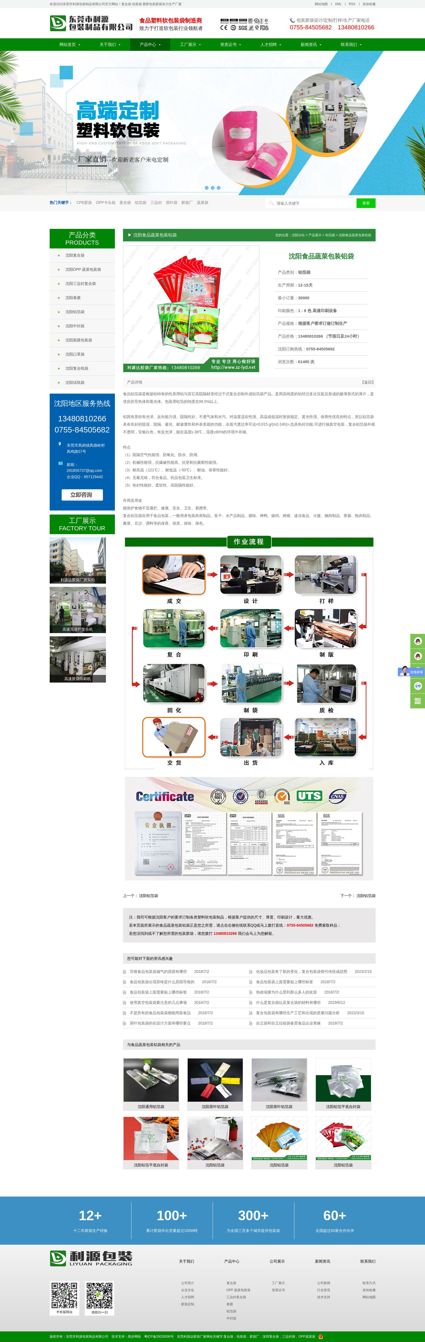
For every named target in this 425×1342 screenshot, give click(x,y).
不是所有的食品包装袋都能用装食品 (160, 1013)
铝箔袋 (140, 202)
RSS (352, 4)
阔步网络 (134, 1336)
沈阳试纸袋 (71, 382)
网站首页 (69, 44)
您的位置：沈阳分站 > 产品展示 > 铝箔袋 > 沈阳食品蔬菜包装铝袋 (323, 235)
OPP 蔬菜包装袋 (238, 1290)
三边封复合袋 (236, 1297)
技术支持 (323, 1297)
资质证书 (230, 44)
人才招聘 (270, 44)
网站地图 (321, 4)
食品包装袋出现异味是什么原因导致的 (162, 982)
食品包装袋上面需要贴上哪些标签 (158, 992)
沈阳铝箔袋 (71, 312)
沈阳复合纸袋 (73, 368)
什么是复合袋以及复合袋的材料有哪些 (288, 1002)
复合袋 (125, 202)
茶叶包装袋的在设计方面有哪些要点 (160, 1023)
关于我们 (110, 44)
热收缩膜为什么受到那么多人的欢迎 (286, 992)
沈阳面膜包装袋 (75, 340)
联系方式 (369, 1283)
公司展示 (277, 1261)
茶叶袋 (171, 202)
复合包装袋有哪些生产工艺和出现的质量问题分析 (298, 1013)
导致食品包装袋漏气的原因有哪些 (158, 971)
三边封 (156, 202)
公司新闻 (323, 1283)
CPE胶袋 (84, 202)
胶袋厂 (187, 202)
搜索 (366, 203)
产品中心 (150, 44)
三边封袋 (288, 1336)
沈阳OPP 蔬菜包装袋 (79, 269)
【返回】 (368, 382)
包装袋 (241, 1336)
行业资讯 (323, 1290)
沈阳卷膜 (69, 297)
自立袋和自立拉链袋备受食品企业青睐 (288, 1023)
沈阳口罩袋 (71, 354)
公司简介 (187, 1283)
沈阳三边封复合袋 (77, 283)
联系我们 (351, 44)
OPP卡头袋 (105, 202)
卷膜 (229, 1304)
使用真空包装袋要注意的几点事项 (158, 1002)
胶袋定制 (187, 1304)
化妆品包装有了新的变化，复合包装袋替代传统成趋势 (301, 971)
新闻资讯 (311, 44)
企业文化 (187, 1290)
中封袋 (231, 1318)
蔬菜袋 (202, 202)
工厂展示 (190, 44)
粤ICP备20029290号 (159, 1336)
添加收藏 (369, 4)
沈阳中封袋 (71, 326)
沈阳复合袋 (71, 255)
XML (338, 4)
